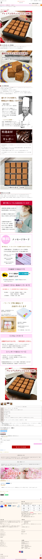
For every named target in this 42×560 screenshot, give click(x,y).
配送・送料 (23, 501)
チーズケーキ (2, 531)
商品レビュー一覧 (23, 533)
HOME (1, 6)
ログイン (32, 0)
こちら (19, 465)
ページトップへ (40, 499)
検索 (41, 5)
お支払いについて (2, 544)
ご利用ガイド (40, 0)
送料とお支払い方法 (27, 516)
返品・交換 (2, 519)
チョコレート (4, 6)
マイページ (23, 532)
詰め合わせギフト (2, 533)
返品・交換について (3, 545)
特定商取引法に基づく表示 (4, 556)
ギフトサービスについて (3, 546)
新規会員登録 (35, 0)
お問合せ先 (23, 519)
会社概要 (23, 540)
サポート (2, 540)
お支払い (2, 501)
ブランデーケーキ (2, 532)
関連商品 (1, 537)
